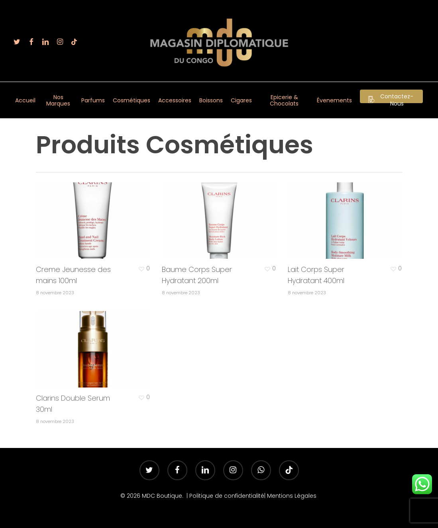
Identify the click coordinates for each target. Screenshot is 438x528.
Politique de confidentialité (226, 496)
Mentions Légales (292, 496)
